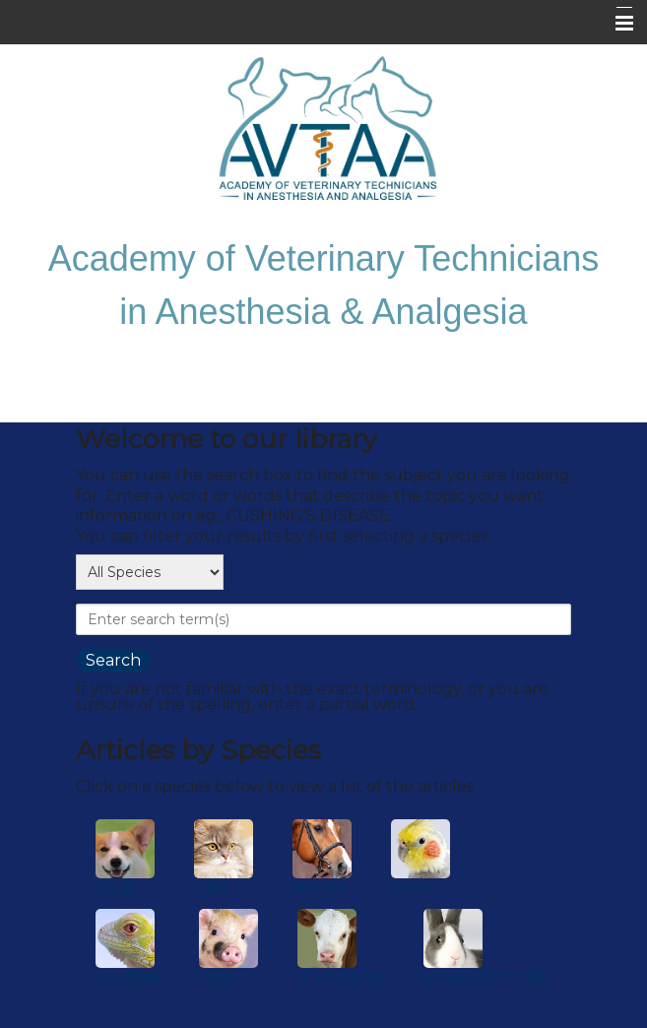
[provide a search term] (323, 619)
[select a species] (150, 572)
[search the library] (113, 660)
